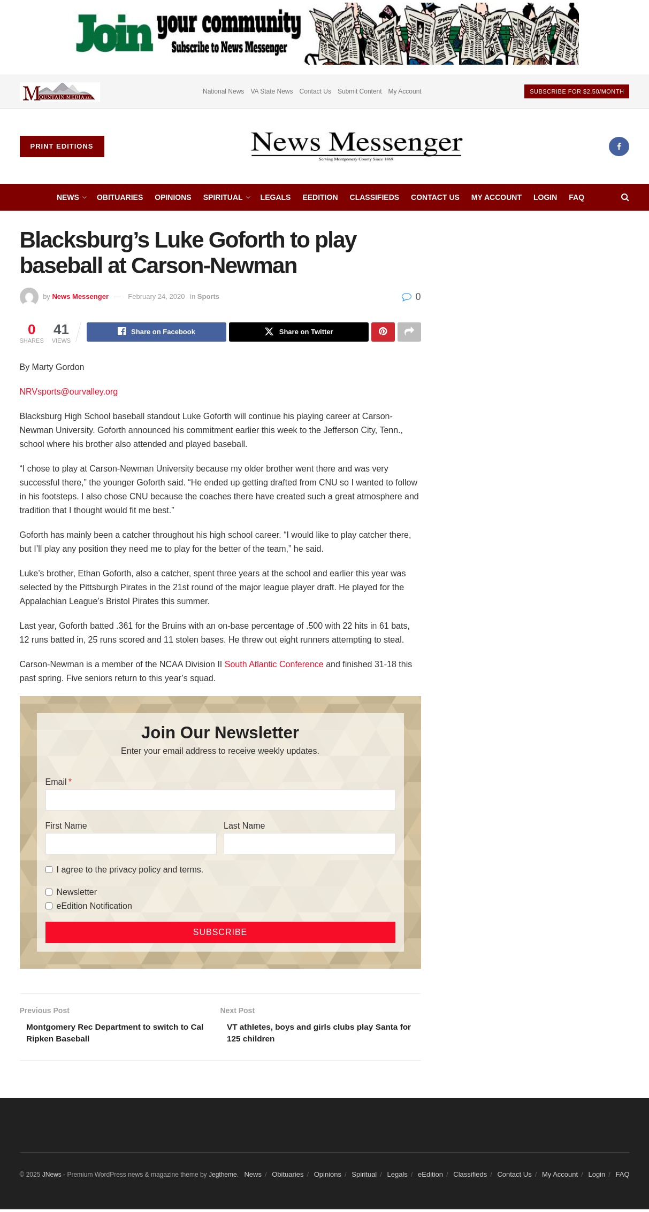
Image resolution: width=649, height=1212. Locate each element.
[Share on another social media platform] (409, 332)
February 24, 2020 (156, 296)
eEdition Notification (94, 907)
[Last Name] (309, 844)
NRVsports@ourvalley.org (69, 392)
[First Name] (131, 844)
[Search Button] (625, 197)
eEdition (320, 197)
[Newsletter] (48, 893)
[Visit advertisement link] (60, 91)
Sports (208, 296)
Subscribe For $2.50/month (577, 91)
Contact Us (315, 91)
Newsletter (77, 893)
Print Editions (62, 146)
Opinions (173, 197)
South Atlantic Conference (274, 665)
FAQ (576, 197)
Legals (276, 197)
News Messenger (80, 296)
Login (545, 197)
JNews (52, 1178)
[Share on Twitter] (299, 332)
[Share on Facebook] (156, 332)
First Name (66, 826)
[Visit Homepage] (356, 146)
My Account (405, 91)
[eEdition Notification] (48, 907)
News (68, 197)
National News (223, 91)
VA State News (271, 91)
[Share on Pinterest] (383, 332)
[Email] (220, 801)
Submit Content (360, 91)
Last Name (244, 826)
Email (56, 783)
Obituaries (120, 197)
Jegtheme (223, 1178)
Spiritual (223, 197)
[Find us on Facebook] (619, 146)
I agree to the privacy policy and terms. (130, 870)
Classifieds (375, 197)
